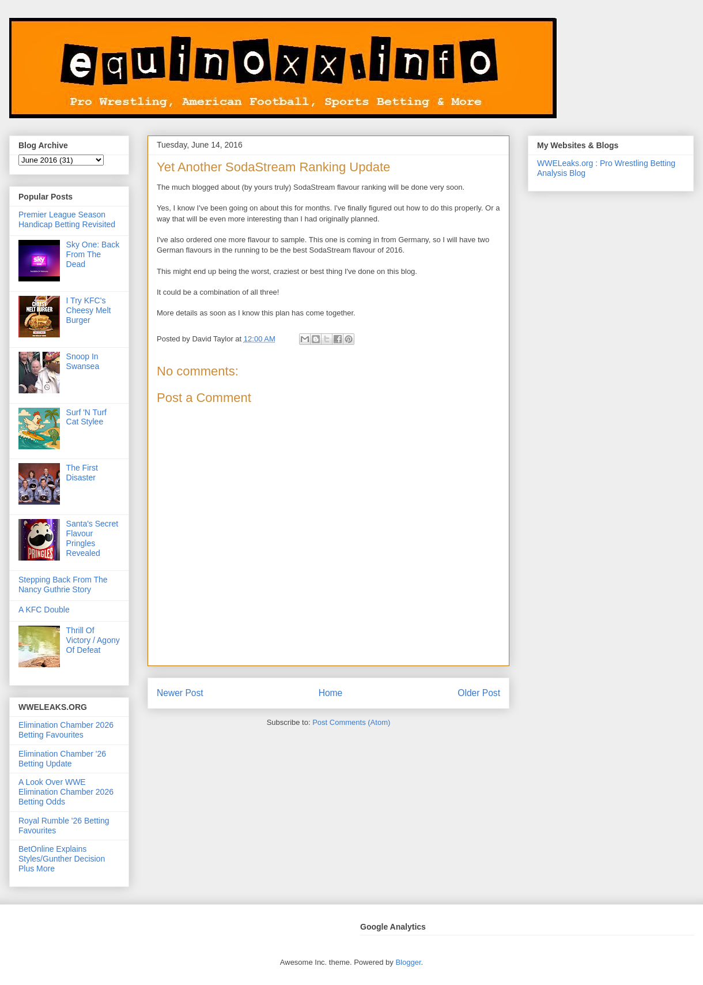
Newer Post (180, 693)
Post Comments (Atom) (351, 722)
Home (331, 693)
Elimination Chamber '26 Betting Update (62, 758)
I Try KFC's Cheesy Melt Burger (88, 310)
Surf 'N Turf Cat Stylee (86, 417)
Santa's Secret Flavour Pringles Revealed (92, 538)
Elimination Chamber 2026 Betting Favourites (66, 729)
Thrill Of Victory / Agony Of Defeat (93, 640)
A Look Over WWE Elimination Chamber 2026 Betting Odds (66, 791)
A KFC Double (44, 609)
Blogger (408, 962)
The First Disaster (82, 472)
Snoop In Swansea (83, 361)
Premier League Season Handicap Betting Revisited (66, 219)
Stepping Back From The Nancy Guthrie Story (63, 584)
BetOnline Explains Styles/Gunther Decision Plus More (61, 858)
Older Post (479, 693)
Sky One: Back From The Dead (93, 254)
